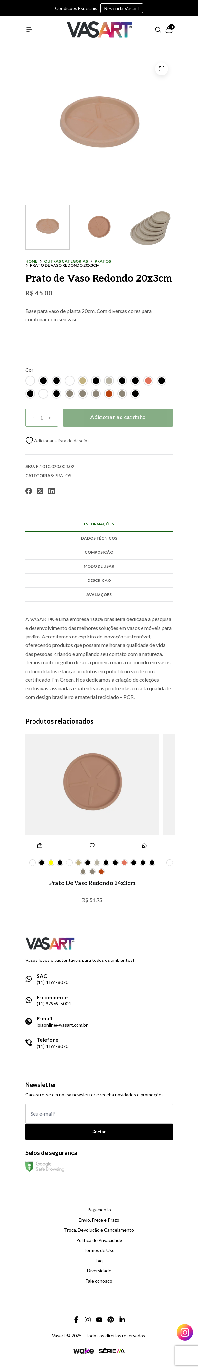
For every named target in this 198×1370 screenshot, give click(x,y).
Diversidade (99, 1270)
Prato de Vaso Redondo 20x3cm (64, 265)
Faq (99, 1260)
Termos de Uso (99, 1250)
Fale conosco (99, 1281)
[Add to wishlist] (57, 440)
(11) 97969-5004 (54, 1003)
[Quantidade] (41, 418)
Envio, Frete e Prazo (99, 1220)
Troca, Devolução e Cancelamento (99, 1230)
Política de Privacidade (99, 1240)
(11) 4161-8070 (52, 982)
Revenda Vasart (121, 8)
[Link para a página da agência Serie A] (112, 1350)
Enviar (99, 1131)
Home (31, 261)
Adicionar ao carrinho (118, 417)
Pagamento (99, 1210)
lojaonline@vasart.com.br (62, 1025)
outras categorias (66, 261)
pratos (103, 261)
